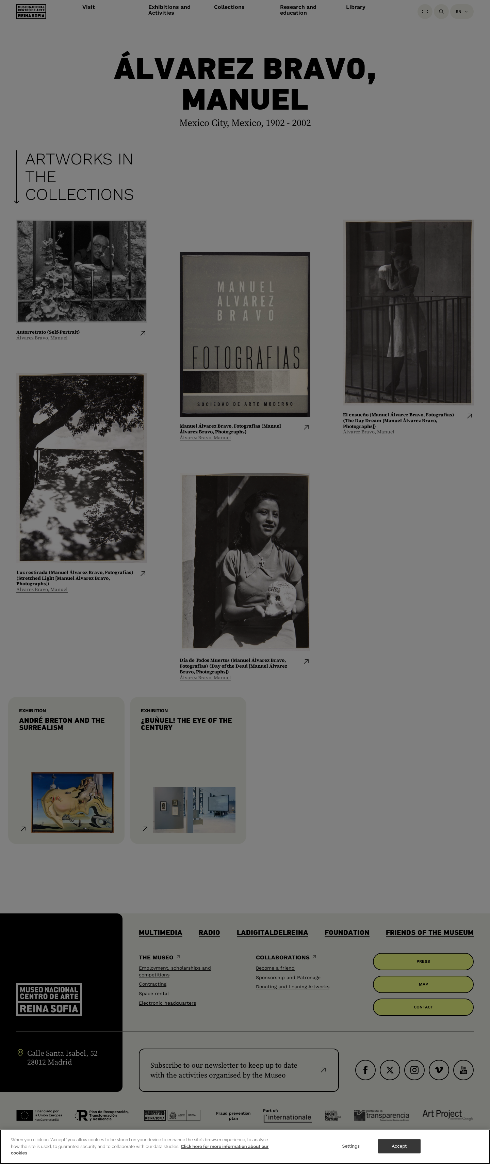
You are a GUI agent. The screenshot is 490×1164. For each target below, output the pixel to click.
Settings (351, 1150)
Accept (399, 1150)
